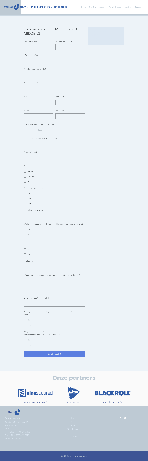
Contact (74, 436)
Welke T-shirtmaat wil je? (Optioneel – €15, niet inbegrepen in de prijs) (53, 224)
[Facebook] (120, 417)
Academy (74, 425)
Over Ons (74, 422)
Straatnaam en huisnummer (36, 83)
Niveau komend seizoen (34, 188)
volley (9, 412)
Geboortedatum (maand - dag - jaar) (39, 124)
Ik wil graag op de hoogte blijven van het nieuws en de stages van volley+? (51, 313)
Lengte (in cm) (30, 152)
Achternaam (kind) (63, 41)
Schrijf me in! (54, 354)
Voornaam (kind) (31, 41)
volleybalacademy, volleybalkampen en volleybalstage (36, 6)
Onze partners (74, 378)
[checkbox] (54, 171)
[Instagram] (125, 417)
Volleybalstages (73, 429)
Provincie (59, 97)
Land (26, 110)
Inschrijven (73, 433)
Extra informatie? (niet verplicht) (37, 298)
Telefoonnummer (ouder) (35, 69)
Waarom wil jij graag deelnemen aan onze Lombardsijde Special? (52, 275)
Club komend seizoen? (34, 210)
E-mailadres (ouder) (32, 55)
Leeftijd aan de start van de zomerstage (41, 138)
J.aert (85, 456)
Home (74, 418)
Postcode (59, 110)
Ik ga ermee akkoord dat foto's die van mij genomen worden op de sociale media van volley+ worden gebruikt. (53, 333)
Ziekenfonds (29, 261)
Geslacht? (28, 166)
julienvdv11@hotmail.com (21, 432)
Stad (26, 97)
